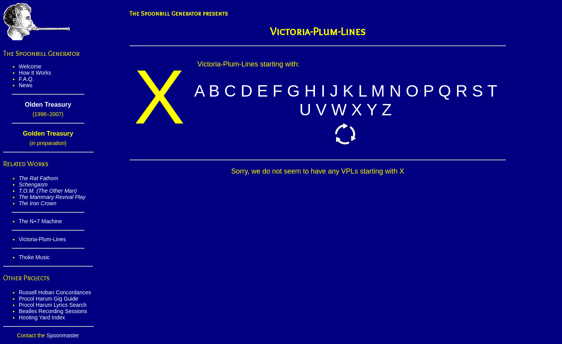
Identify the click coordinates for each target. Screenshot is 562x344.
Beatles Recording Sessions (53, 311)
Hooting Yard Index (42, 317)
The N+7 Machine (40, 221)
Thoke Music (34, 257)
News (25, 85)
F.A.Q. (26, 79)
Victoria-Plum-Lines (42, 239)
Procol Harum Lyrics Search (53, 305)
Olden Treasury (48, 104)
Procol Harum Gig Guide (48, 299)
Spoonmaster (62, 335)
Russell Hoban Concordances (55, 292)
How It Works (35, 73)
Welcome (30, 66)
